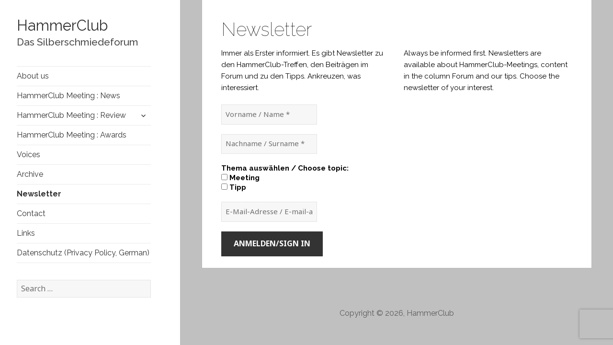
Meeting (240, 177)
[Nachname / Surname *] (269, 144)
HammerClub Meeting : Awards (71, 134)
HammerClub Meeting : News (68, 95)
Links (26, 233)
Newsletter (39, 193)
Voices (28, 154)
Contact (31, 213)
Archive (30, 174)
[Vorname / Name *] (269, 114)
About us (33, 75)
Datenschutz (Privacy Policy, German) (83, 252)
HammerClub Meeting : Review (71, 115)
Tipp (233, 187)
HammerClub (62, 25)
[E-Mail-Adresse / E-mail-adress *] (269, 212)
